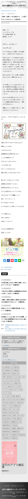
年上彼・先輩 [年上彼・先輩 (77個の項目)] (7, 418)
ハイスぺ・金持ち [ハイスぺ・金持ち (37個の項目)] (8, 386)
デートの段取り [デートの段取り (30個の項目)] (15, 383)
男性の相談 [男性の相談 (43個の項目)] (6, 428)
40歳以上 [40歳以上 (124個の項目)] (6, 373)
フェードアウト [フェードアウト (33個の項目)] (7, 389)
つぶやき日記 (6, 485)
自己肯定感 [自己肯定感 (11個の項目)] (6, 438)
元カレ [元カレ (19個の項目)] (15, 399)
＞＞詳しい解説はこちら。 (9, 359)
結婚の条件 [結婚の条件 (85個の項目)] (6, 431)
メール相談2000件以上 (7, 267)
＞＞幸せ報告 (5, 345)
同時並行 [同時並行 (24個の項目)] (17, 405)
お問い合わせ (14, 485)
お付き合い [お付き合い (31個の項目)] (15, 373)
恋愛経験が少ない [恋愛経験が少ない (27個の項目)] (16, 422)
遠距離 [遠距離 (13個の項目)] (14, 438)
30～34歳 (4, 269)
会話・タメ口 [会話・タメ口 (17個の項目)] (7, 399)
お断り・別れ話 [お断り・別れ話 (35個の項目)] (7, 376)
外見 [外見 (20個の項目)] (5, 412)
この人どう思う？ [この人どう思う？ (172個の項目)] (19, 376)
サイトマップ (21, 485)
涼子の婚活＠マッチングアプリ (14, 6)
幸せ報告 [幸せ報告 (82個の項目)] (6, 422)
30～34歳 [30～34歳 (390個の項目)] (6, 370)
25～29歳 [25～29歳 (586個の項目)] (15, 367)
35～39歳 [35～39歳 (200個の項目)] (15, 370)
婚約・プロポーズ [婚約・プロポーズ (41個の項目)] (18, 415)
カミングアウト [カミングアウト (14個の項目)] (7, 380)
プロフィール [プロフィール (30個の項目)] (18, 389)
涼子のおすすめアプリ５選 (8, 10)
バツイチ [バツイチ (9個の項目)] (17, 386)
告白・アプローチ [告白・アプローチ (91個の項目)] (14, 409)
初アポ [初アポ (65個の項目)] (5, 402)
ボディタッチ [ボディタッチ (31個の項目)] (7, 393)
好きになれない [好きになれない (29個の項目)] (13, 412)
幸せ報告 (9, 269)
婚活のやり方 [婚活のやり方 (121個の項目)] (7, 415)
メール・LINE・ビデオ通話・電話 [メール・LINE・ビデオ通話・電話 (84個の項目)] (11, 396)
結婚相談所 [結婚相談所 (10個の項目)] (15, 431)
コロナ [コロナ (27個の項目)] (16, 380)
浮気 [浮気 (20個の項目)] (15, 425)
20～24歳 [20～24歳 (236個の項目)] (6, 367)
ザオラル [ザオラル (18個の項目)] (6, 383)
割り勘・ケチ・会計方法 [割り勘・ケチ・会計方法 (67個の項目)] (16, 402)
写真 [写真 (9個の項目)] (22, 399)
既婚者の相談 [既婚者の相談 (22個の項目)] (7, 425)
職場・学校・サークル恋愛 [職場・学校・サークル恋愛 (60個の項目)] (10, 434)
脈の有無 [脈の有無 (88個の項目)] (22, 434)
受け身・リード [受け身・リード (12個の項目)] (7, 405)
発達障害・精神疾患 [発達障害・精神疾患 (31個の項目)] (17, 428)
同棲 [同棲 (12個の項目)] (5, 409)
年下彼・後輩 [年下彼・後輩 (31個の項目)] (17, 418)
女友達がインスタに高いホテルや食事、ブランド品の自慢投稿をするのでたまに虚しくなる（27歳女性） (14, 319)
